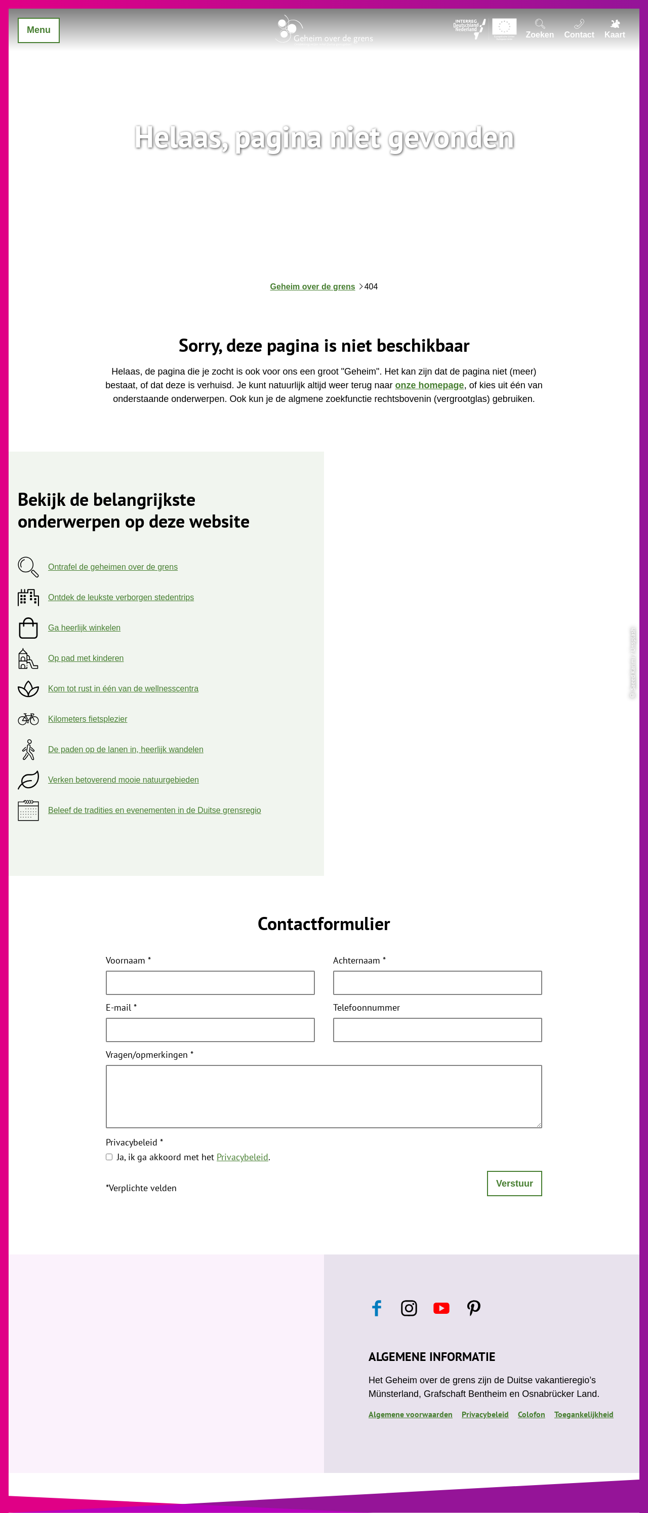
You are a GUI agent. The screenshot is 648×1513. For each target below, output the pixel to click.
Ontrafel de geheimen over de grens (113, 567)
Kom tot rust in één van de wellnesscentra (123, 688)
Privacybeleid (134, 1143)
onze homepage (429, 385)
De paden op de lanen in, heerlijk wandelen (126, 749)
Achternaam (359, 961)
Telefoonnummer (366, 1008)
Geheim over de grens (312, 286)
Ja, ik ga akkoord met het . (193, 1157)
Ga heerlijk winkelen (84, 627)
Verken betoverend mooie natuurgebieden (123, 780)
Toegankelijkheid (584, 1414)
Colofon (531, 1414)
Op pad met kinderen (86, 658)
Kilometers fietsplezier (88, 719)
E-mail (121, 1008)
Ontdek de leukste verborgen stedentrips (121, 597)
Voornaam (128, 961)
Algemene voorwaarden (411, 1414)
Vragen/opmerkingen (149, 1055)
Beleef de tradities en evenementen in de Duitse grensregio (154, 810)
